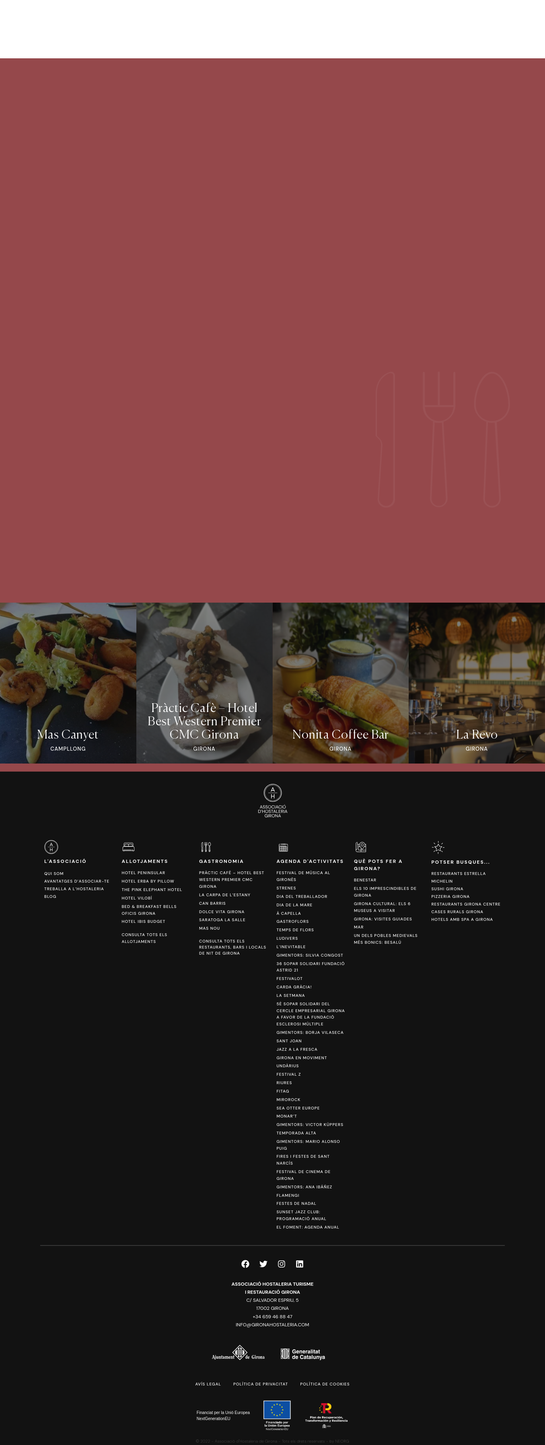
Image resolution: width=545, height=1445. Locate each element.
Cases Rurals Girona (457, 911)
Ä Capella (288, 913)
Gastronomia (221, 861)
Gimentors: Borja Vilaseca (309, 1032)
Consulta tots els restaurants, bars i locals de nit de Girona (232, 947)
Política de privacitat (260, 1384)
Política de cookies (325, 1384)
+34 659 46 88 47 (272, 1316)
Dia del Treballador (301, 896)
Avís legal (208, 1384)
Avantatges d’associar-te (76, 881)
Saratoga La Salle (222, 919)
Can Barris (212, 903)
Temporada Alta (296, 1133)
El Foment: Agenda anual (307, 1227)
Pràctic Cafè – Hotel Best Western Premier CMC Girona (231, 879)
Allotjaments (144, 861)
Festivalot (289, 978)
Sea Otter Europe (298, 1108)
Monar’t (286, 1116)
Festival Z (288, 1074)
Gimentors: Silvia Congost (309, 955)
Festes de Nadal (296, 1203)
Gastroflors (292, 921)
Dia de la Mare (294, 905)
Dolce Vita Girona (222, 911)
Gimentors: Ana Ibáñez (304, 1187)
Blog (50, 896)
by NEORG (339, 1441)
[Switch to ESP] (504, 28)
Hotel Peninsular (143, 872)
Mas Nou (209, 928)
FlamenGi (287, 1195)
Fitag (282, 1091)
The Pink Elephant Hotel (151, 889)
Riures (284, 1082)
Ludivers (287, 938)
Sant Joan (289, 1041)
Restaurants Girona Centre (465, 904)
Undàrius (287, 1065)
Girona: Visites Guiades (383, 919)
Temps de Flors (295, 929)
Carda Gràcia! (294, 987)
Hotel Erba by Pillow (147, 881)
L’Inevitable (291, 946)
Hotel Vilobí (136, 898)
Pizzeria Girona (450, 896)
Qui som (54, 873)
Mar (359, 927)
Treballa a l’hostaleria (74, 888)
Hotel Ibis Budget (143, 921)
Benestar (365, 880)
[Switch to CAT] (492, 28)
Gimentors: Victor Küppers (309, 1124)
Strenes (286, 888)
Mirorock (288, 1099)
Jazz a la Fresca (296, 1049)
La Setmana (290, 995)
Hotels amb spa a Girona (462, 919)
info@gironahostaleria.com (272, 1324)
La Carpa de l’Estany (225, 894)
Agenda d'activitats (310, 861)
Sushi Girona (447, 888)
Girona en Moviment (301, 1057)
